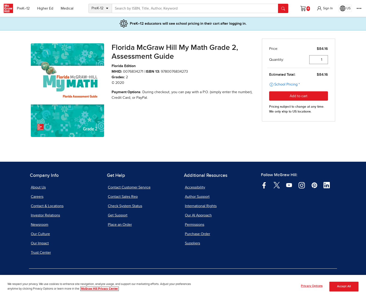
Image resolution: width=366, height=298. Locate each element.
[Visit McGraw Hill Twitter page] (277, 185)
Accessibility (195, 187)
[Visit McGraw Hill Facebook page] (264, 185)
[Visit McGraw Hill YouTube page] (289, 185)
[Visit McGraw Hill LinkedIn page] (327, 185)
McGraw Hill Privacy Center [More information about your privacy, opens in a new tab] (99, 288)
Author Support (197, 197)
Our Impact (40, 243)
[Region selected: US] (345, 8)
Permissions (194, 224)
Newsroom (39, 224)
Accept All (344, 286)
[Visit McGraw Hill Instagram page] (302, 185)
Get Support (117, 215)
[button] (325, 8)
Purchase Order (197, 234)
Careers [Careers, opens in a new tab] (37, 197)
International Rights (201, 206)
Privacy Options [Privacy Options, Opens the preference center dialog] (312, 286)
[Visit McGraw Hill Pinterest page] (314, 185)
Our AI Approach (198, 215)
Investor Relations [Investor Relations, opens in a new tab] (45, 215)
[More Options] (359, 8)
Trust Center (41, 252)
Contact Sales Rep (123, 197)
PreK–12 (25, 8)
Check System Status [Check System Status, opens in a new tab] (125, 206)
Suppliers (192, 243)
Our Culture (40, 234)
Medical (69, 8)
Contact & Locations (47, 206)
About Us (38, 187)
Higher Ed (47, 8)
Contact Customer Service (129, 187)
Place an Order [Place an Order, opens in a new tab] (120, 224)
